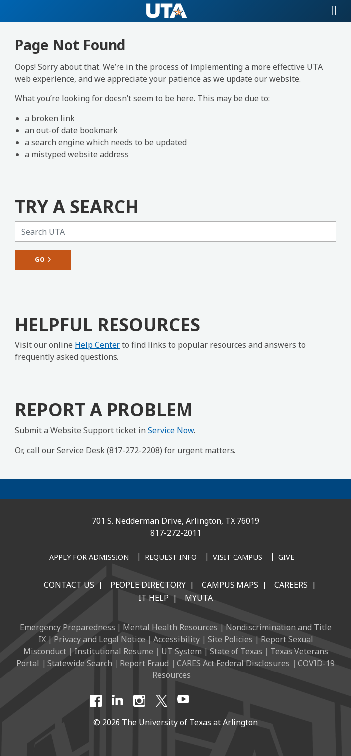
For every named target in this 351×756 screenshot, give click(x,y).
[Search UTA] (175, 231)
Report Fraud (144, 663)
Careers (291, 584)
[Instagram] (139, 701)
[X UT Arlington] (161, 701)
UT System (181, 651)
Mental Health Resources (170, 627)
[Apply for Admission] (89, 557)
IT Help (153, 597)
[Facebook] (96, 701)
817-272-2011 (175, 532)
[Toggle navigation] (334, 10)
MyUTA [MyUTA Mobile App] (199, 597)
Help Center (97, 344)
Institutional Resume (113, 651)
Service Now (171, 430)
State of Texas (236, 651)
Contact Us (69, 584)
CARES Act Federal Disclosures (233, 663)
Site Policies (230, 639)
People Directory (148, 584)
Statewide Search (79, 663)
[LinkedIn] (117, 701)
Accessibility (176, 639)
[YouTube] (183, 701)
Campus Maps (230, 584)
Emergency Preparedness (67, 627)
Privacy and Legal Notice (99, 639)
